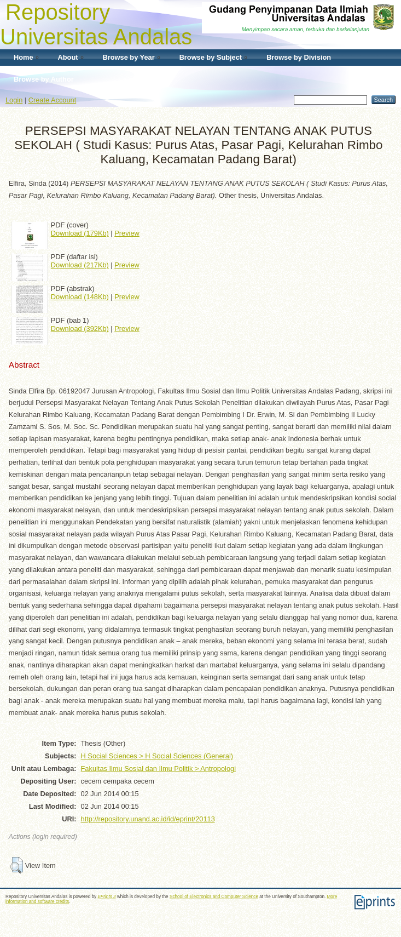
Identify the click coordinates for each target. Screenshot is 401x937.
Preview (127, 233)
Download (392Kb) (80, 328)
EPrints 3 (106, 896)
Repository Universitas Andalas (96, 24)
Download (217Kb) (80, 265)
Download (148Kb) (80, 297)
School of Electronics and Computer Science (214, 896)
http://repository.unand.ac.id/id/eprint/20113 (148, 819)
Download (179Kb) (80, 233)
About (68, 57)
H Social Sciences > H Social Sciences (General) (157, 756)
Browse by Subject (210, 57)
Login (13, 100)
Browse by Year (129, 57)
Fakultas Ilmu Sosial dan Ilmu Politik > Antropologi (158, 768)
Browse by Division (298, 57)
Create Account (52, 100)
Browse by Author (44, 79)
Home (23, 57)
